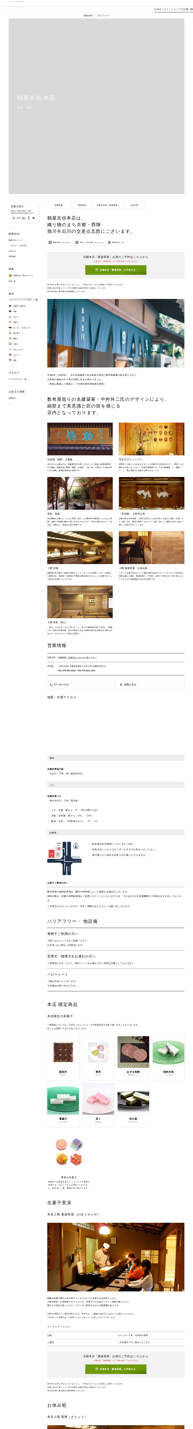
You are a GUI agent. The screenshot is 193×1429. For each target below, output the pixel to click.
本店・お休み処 (92, 142)
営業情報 (58, 105)
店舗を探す (25, 112)
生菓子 (13, 222)
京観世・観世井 (17, 206)
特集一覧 (12, 181)
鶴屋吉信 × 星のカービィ (21, 175)
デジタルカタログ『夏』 (18, 279)
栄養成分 (12, 298)
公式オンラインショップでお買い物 (165, 13)
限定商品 (82, 105)
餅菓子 (13, 238)
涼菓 (13, 260)
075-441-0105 (59, 584)
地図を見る (128, 584)
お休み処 (134, 105)
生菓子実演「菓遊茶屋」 (108, 105)
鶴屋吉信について (16, 140)
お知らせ (12, 151)
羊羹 (13, 211)
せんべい (14, 254)
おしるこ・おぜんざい (20, 227)
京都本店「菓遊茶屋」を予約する (116, 169)
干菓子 (13, 244)
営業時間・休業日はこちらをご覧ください (77, 557)
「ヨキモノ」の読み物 (17, 145)
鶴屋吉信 (62, 142)
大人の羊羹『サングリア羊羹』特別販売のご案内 (34, 3)
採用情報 (12, 156)
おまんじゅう (16, 249)
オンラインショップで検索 (36, 199)
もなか (13, 217)
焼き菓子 (14, 233)
